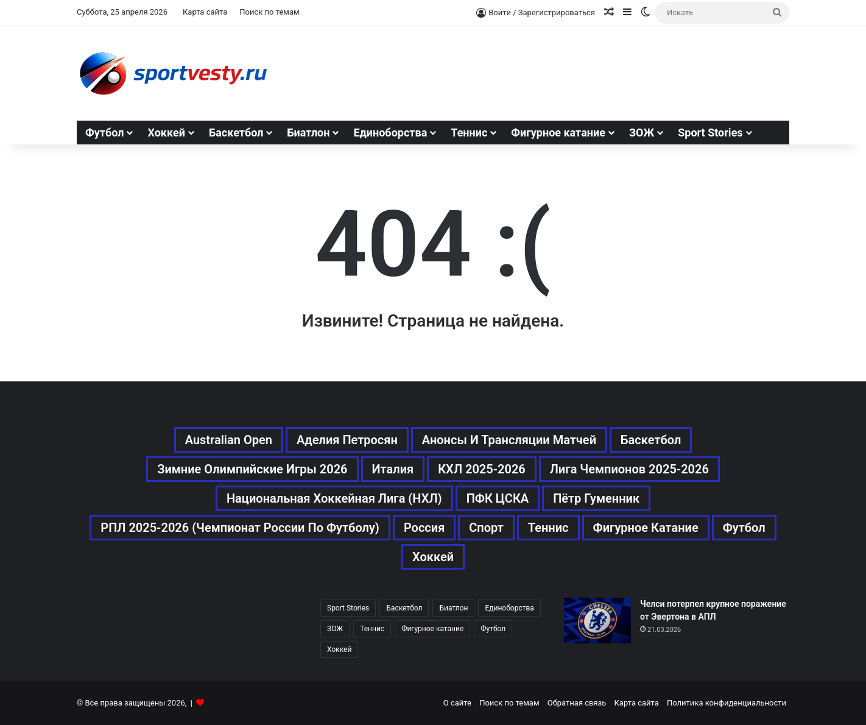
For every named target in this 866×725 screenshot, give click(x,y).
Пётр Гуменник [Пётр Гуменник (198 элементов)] (596, 498)
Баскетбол (236, 132)
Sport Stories (710, 132)
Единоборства (390, 132)
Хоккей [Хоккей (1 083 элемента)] (433, 557)
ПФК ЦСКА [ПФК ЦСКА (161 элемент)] (497, 498)
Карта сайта (205, 11)
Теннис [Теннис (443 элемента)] (548, 527)
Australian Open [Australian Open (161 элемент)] (228, 440)
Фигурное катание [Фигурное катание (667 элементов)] (646, 527)
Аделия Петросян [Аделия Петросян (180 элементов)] (347, 440)
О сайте (457, 702)
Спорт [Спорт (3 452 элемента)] (486, 527)
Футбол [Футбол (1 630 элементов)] (493, 628)
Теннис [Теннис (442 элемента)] (372, 628)
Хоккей (166, 132)
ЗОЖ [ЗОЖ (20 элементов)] (335, 628)
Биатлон (308, 132)
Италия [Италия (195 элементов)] (393, 469)
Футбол (104, 132)
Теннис (469, 132)
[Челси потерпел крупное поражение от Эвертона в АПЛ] (597, 620)
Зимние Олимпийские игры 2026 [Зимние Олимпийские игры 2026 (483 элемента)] (252, 469)
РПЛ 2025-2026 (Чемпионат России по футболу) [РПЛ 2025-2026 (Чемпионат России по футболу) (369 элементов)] (239, 527)
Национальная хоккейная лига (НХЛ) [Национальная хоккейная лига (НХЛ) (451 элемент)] (334, 498)
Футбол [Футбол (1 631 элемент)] (744, 527)
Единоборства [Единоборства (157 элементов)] (509, 608)
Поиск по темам (269, 11)
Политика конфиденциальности (726, 702)
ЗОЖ (641, 132)
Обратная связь (577, 702)
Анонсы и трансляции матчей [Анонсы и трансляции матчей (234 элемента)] (509, 440)
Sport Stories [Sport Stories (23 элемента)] (348, 608)
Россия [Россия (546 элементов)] (424, 527)
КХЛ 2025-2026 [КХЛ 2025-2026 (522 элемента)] (482, 469)
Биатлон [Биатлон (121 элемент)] (453, 608)
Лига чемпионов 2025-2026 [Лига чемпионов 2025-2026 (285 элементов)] (629, 469)
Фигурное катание (558, 132)
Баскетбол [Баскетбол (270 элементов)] (651, 440)
